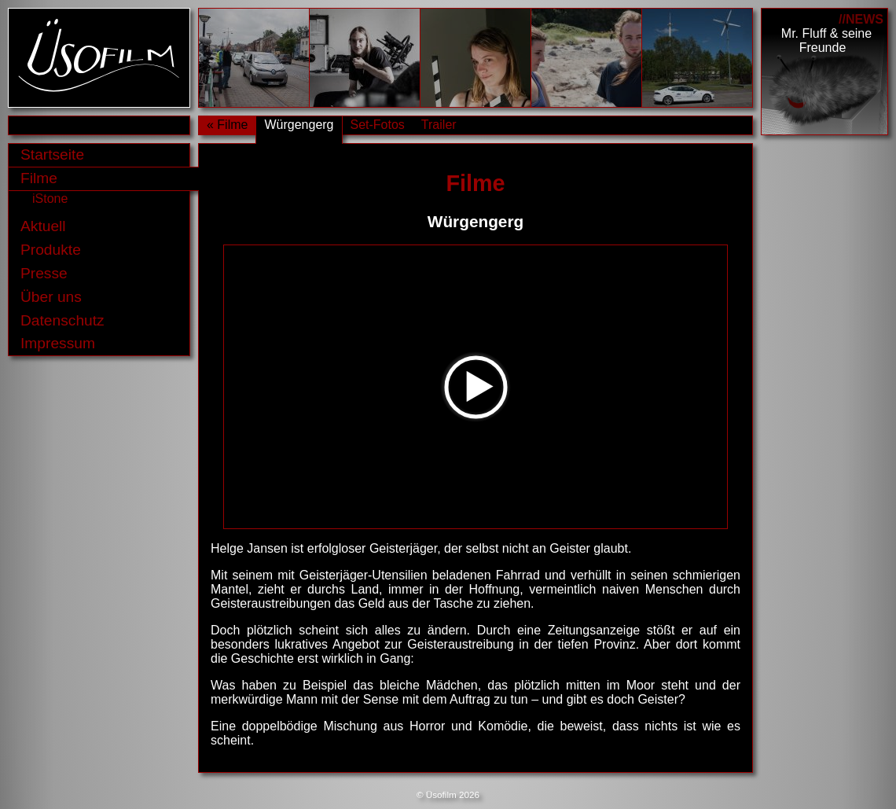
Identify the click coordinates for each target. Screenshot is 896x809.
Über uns (51, 297)
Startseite (52, 154)
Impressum (57, 343)
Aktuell (43, 226)
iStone (50, 198)
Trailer (439, 124)
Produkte (50, 249)
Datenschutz (62, 320)
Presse (44, 273)
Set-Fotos (378, 124)
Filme (38, 178)
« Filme (227, 124)
